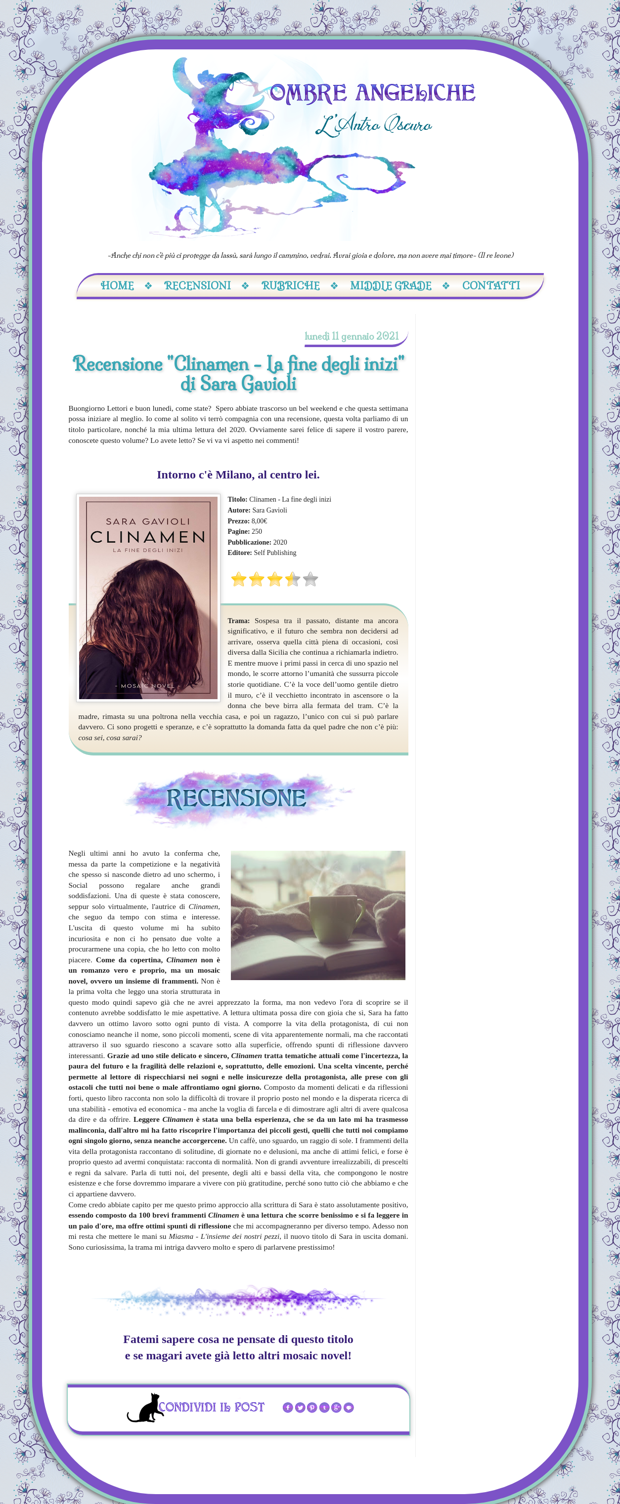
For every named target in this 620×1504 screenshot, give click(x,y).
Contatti (491, 285)
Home (126, 285)
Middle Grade (400, 285)
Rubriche (300, 285)
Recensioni (207, 285)
